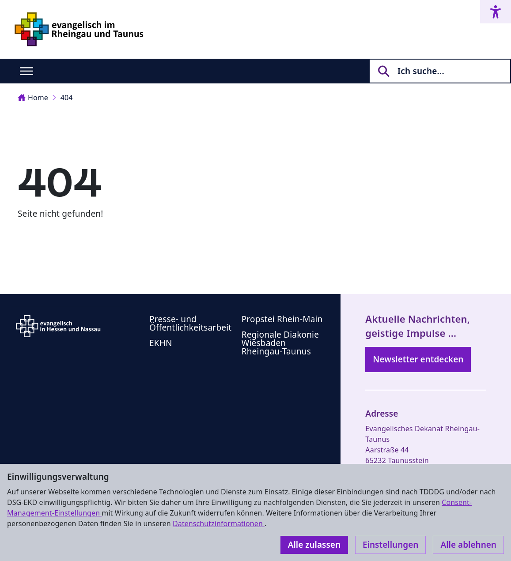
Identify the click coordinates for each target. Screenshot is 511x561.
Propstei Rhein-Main (282, 319)
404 (67, 97)
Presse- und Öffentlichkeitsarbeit (190, 323)
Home (33, 97)
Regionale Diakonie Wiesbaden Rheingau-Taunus (280, 343)
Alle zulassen (314, 544)
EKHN (160, 343)
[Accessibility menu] (495, 11)
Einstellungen (390, 544)
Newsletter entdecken (418, 359)
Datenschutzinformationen (219, 523)
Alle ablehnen (468, 544)
